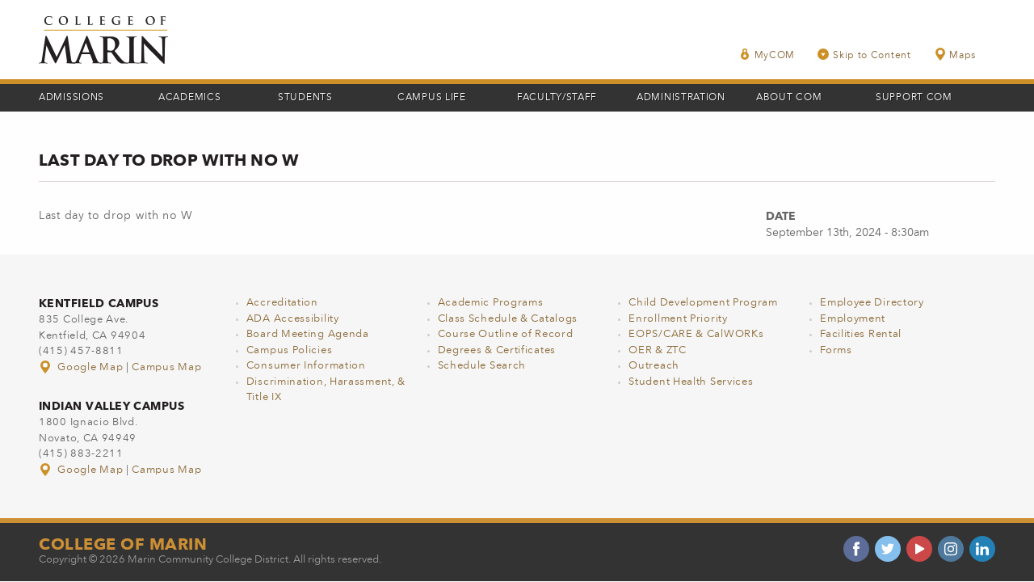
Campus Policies (289, 350)
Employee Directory (872, 302)
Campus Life (431, 98)
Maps (955, 54)
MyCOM (767, 54)
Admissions (71, 98)
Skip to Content (864, 54)
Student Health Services (690, 382)
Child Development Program (703, 302)
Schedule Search (482, 366)
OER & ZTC (657, 350)
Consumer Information (306, 366)
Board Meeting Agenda (307, 334)
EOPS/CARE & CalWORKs (695, 334)
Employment (852, 319)
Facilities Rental (861, 334)
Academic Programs (491, 302)
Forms (836, 350)
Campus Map (166, 367)
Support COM (914, 98)
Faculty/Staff (557, 98)
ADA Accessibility (292, 319)
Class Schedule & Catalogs (508, 319)
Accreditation (282, 302)
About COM (789, 98)
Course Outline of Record (506, 334)
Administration (681, 98)
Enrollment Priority (677, 319)
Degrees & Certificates (497, 350)
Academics (189, 98)
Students (305, 98)
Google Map (82, 367)
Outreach (653, 366)
